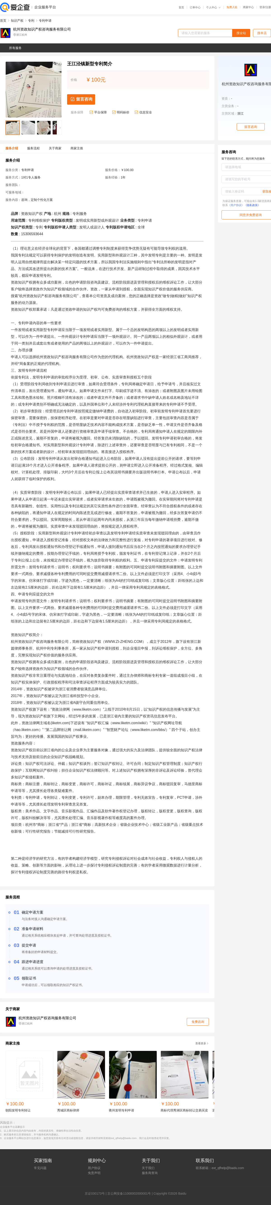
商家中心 (248, 7)
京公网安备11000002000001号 (129, 1193)
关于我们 (148, 1168)
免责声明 (94, 1173)
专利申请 (45, 20)
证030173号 (96, 1193)
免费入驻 (232, 7)
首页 (181, 7)
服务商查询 (150, 1173)
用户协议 (94, 1168)
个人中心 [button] (213, 7)
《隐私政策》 (252, 205)
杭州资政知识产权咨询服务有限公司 (42, 29)
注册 (268, 7)
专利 (31, 20)
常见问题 (40, 1168)
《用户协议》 (236, 205)
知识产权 (17, 20)
